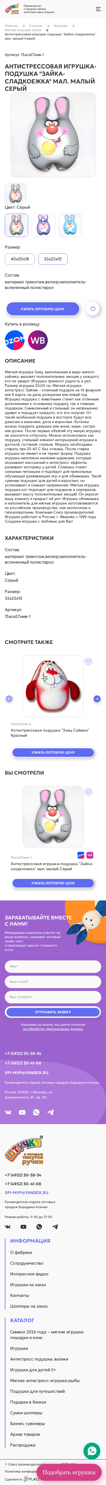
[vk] (8, 1112)
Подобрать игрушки (69, 1472)
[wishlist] (88, 661)
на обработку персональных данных (53, 1029)
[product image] (53, 134)
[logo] (53, 1150)
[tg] (50, 1112)
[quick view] (53, 686)
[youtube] (22, 1112)
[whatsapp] (36, 1112)
